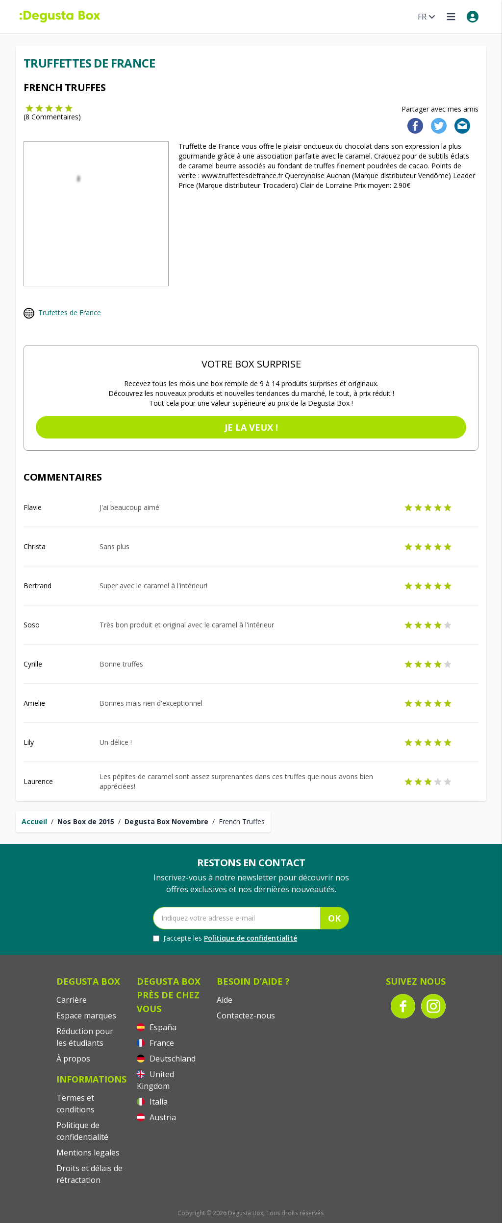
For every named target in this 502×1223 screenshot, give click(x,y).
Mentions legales (88, 1152)
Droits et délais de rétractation (89, 1174)
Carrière (71, 999)
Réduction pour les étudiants (84, 1037)
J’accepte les (225, 938)
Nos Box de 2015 (85, 821)
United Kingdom (155, 1080)
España (156, 1027)
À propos (73, 1058)
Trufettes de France (69, 312)
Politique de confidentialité (250, 938)
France (155, 1043)
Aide (224, 999)
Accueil (34, 821)
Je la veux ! (251, 427)
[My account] (472, 16)
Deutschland (166, 1058)
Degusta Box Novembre (166, 821)
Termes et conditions (75, 1103)
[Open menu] (451, 16)
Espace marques (86, 1015)
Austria (156, 1117)
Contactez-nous (246, 1015)
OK (334, 918)
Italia (152, 1101)
